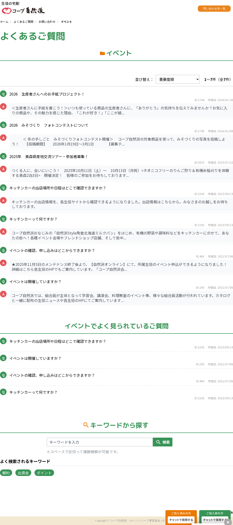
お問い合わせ (47, 21)
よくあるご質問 (23, 21)
